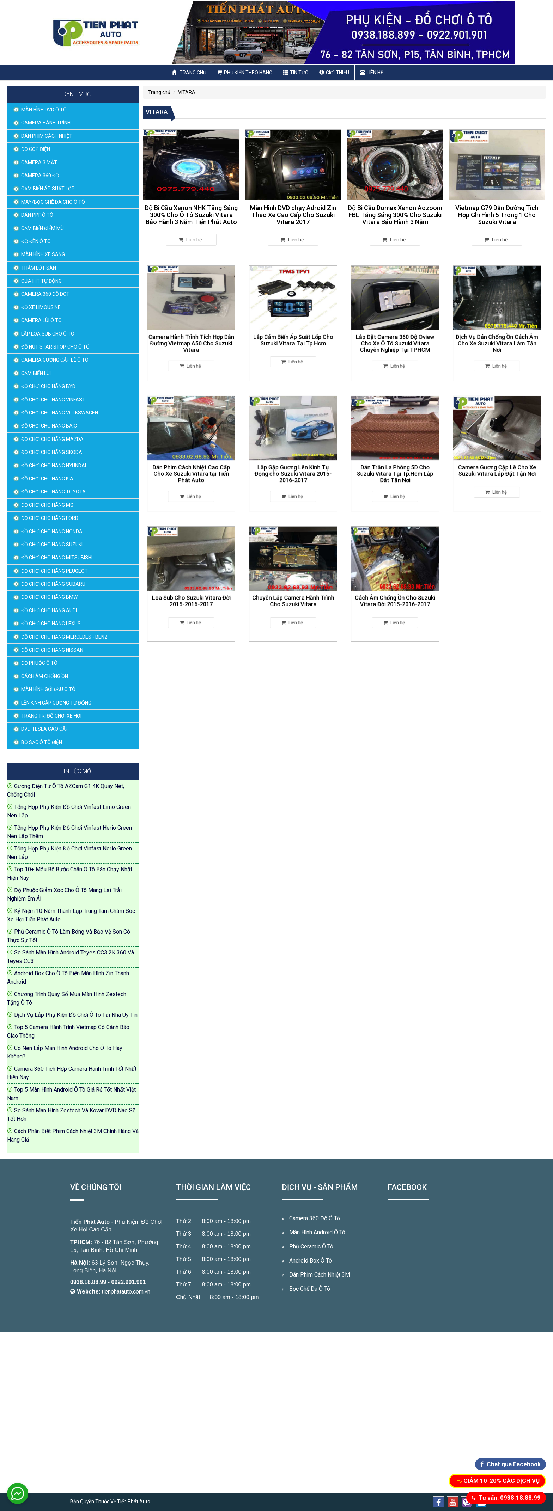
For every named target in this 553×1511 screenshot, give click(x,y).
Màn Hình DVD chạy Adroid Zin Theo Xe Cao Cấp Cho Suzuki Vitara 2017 (293, 215)
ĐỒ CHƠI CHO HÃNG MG (47, 505)
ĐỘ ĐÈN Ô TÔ (36, 241)
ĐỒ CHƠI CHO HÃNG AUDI (49, 610)
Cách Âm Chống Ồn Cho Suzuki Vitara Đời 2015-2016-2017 (395, 594)
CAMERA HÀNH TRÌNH (46, 122)
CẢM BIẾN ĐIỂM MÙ (42, 228)
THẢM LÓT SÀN (38, 268)
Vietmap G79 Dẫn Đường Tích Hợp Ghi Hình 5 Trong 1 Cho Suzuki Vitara (497, 215)
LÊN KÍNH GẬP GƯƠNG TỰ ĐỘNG (56, 703)
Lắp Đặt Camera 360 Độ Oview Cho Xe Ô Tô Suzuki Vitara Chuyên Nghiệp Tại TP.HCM (395, 334)
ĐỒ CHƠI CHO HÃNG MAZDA (52, 439)
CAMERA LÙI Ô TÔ (41, 320)
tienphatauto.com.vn (126, 1291)
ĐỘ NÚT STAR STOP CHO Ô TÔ (55, 347)
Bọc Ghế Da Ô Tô (309, 1288)
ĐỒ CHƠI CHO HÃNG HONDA (52, 531)
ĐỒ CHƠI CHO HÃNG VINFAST (53, 400)
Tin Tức (295, 72)
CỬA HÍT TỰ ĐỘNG (41, 281)
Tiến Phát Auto (90, 1222)
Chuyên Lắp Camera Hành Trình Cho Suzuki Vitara (293, 594)
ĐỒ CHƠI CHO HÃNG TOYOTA (53, 492)
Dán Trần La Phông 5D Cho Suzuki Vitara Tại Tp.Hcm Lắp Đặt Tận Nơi (395, 465)
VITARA (186, 92)
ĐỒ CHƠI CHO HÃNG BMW (49, 597)
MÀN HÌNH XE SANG (43, 254)
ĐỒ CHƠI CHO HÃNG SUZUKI (52, 544)
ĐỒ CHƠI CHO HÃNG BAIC (49, 426)
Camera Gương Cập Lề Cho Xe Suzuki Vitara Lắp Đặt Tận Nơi (497, 463)
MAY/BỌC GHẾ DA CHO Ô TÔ (53, 202)
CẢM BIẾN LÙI (36, 373)
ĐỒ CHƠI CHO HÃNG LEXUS (51, 623)
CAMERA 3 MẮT (39, 162)
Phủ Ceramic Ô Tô (311, 1246)
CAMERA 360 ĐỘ (40, 175)
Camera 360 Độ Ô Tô (314, 1218)
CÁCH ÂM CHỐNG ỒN (44, 676)
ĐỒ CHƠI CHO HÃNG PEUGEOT (54, 571)
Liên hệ (371, 72)
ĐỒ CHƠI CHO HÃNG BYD (48, 386)
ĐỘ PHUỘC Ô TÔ (39, 663)
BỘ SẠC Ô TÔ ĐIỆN (41, 742)
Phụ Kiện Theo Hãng (244, 72)
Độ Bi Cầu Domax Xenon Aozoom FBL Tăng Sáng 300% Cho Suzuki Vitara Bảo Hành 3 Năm (395, 215)
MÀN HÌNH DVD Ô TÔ (44, 109)
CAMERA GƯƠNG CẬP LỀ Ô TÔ (55, 360)
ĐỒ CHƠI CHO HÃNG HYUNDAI (53, 465)
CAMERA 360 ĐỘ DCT (45, 294)
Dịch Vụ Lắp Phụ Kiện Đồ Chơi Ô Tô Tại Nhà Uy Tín (76, 1015)
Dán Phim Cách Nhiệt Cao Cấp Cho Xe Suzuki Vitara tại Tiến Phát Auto (191, 465)
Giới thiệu (334, 72)
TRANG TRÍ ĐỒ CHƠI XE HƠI (51, 716)
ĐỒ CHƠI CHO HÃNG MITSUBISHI (56, 557)
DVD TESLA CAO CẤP (45, 729)
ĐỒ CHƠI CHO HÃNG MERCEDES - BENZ (64, 637)
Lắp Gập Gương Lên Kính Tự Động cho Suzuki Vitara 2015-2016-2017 (293, 465)
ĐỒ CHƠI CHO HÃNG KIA (47, 478)
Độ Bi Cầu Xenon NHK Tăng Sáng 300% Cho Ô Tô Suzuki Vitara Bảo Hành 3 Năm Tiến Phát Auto (191, 215)
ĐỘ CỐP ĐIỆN (35, 149)
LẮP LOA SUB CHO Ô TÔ (47, 334)
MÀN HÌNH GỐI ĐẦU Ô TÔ (48, 689)
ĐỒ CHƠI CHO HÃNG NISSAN (52, 650)
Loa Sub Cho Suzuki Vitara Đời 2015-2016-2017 (191, 594)
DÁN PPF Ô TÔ (37, 215)
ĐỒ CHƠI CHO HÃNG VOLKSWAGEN (59, 413)
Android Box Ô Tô (310, 1260)
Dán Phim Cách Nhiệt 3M (319, 1274)
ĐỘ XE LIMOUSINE (41, 307)
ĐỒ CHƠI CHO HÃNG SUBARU (53, 584)
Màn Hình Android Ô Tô (317, 1232)
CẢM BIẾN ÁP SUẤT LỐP (48, 188)
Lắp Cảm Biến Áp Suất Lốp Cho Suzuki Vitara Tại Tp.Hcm (293, 333)
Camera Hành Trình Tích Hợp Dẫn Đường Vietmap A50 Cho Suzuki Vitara (191, 334)
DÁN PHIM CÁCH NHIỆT (46, 136)
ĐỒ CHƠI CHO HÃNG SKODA (51, 452)
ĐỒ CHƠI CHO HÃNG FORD (49, 518)
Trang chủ (189, 72)
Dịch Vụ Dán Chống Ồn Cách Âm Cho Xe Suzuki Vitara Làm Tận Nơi (497, 334)
